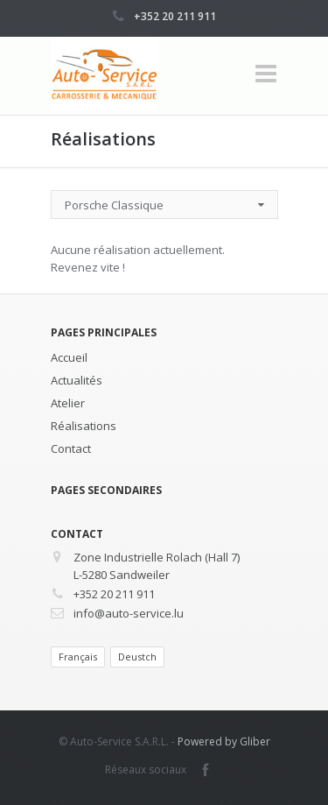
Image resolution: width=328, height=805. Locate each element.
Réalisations (83, 426)
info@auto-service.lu (128, 613)
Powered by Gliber (224, 741)
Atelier (68, 403)
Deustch (137, 656)
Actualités (76, 380)
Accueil (69, 357)
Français (78, 656)
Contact (71, 448)
